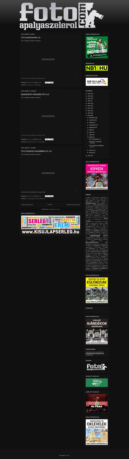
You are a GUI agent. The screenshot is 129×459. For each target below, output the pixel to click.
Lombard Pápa (97, 239)
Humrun (98, 226)
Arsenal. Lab (95, 199)
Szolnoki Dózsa (91, 263)
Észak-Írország (89, 213)
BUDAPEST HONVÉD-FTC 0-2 (35, 94)
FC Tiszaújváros (96, 215)
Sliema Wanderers (98, 259)
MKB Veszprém (104, 244)
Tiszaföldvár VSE (96, 265)
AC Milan (88, 197)
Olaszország (102, 248)
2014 (89, 115)
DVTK (103, 211)
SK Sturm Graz (89, 259)
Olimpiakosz (88, 250)
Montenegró (97, 245)
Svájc (87, 262)
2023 (89, 96)
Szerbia (100, 262)
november (92, 120)
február (91, 152)
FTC (27, 85)
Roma (96, 256)
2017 (89, 108)
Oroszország (104, 250)
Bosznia (97, 202)
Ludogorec (105, 239)
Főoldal (50, 204)
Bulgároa (103, 203)
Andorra (87, 199)
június (91, 132)
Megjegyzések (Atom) (54, 209)
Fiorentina (95, 217)
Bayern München (101, 200)
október (91, 122)
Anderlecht (103, 197)
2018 (89, 105)
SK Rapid (104, 257)
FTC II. (92, 221)
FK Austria (88, 219)
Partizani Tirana (89, 253)
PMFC (104, 253)
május (91, 134)
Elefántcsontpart (94, 212)
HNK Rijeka (102, 224)
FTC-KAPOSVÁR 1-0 (30, 37)
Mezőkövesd (89, 244)
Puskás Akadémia (40, 198)
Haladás (94, 224)
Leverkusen (105, 237)
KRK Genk (105, 233)
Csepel (96, 206)
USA (88, 266)
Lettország (98, 237)
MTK (103, 245)
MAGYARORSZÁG (92, 242)
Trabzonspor (105, 265)
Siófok (98, 257)
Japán (104, 226)
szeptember (92, 125)
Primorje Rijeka (97, 254)
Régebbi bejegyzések (73, 204)
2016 (89, 110)
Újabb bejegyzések (27, 204)
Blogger (68, 455)
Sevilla (87, 257)
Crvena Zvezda (97, 205)
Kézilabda (96, 231)
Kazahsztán (103, 229)
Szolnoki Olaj (101, 263)
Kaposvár (31, 85)
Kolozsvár (104, 232)
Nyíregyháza (92, 248)
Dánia (96, 208)
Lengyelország (89, 237)
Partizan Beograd (101, 251)
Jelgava (94, 227)
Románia (103, 256)
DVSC (87, 211)
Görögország (94, 223)
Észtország (97, 213)
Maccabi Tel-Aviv (96, 240)
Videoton (95, 268)
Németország (98, 247)
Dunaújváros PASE (101, 209)
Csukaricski (103, 206)
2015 (89, 113)
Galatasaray (98, 221)
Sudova (104, 260)
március (91, 150)
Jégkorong (88, 227)
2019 (89, 103)
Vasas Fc (88, 268)
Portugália (88, 254)
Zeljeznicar (94, 269)
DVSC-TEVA (94, 211)
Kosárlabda (88, 233)
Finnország (88, 217)
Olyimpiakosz (96, 250)
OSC (88, 251)
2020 (89, 101)
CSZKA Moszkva (89, 207)
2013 (89, 155)
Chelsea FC (88, 205)
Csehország (90, 206)
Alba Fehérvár (95, 197)
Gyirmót (101, 223)
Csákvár (106, 205)
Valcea (98, 266)
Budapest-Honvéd (30, 141)
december (92, 117)
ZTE (100, 269)
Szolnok (106, 262)
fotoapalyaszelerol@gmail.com (95, 353)
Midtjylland (96, 244)
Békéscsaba (89, 202)
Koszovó (95, 233)
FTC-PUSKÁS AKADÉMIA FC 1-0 (36, 151)
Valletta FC (103, 266)
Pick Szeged (98, 253)
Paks (92, 251)
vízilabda (103, 268)
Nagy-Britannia (89, 247)
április (91, 137)
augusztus (92, 127)
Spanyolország (96, 260)
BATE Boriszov (89, 200)
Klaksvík (98, 232)
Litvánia (89, 239)
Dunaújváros (91, 209)
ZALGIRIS (88, 269)
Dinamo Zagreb (104, 207)
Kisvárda (91, 232)
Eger (87, 212)
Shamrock (93, 257)
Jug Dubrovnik (102, 227)
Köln (100, 233)
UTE (92, 266)
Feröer (104, 215)
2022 (89, 98)
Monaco (89, 245)
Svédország (93, 262)
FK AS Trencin (102, 217)
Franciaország (97, 219)
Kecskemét (88, 231)
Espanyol (103, 212)
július (90, 130)
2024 (89, 93)
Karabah (95, 229)
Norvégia (105, 247)
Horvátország (89, 226)
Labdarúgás (37, 85)
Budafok (104, 202)
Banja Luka (103, 199)
